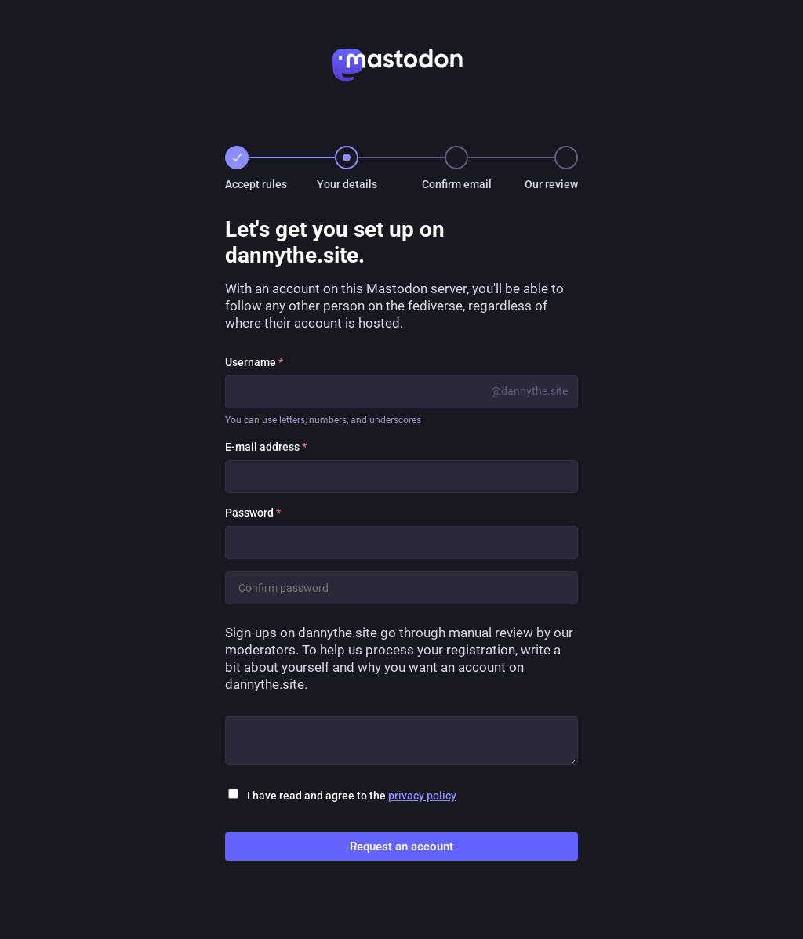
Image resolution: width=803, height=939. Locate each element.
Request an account (401, 846)
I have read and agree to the (351, 795)
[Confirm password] (401, 587)
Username (254, 362)
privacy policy (422, 795)
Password (253, 512)
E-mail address (266, 446)
